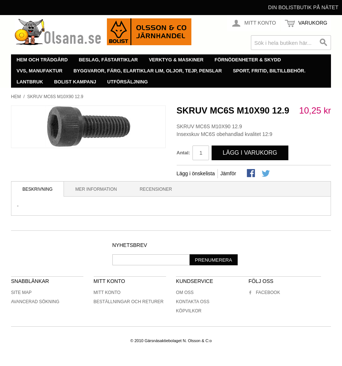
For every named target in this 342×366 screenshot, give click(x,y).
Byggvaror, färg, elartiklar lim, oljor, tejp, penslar (147, 70)
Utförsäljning (127, 82)
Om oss (185, 292)
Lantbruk (30, 82)
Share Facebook (251, 174)
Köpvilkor (188, 310)
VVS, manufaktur (39, 70)
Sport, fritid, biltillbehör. (269, 70)
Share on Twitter (266, 174)
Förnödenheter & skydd (248, 59)
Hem (16, 96)
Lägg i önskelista (196, 173)
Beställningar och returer (129, 301)
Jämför (228, 173)
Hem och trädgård (42, 59)
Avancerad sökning (35, 301)
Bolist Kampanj (75, 82)
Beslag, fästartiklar (108, 59)
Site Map (21, 292)
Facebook (264, 292)
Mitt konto (107, 292)
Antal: (183, 152)
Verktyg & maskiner (176, 59)
